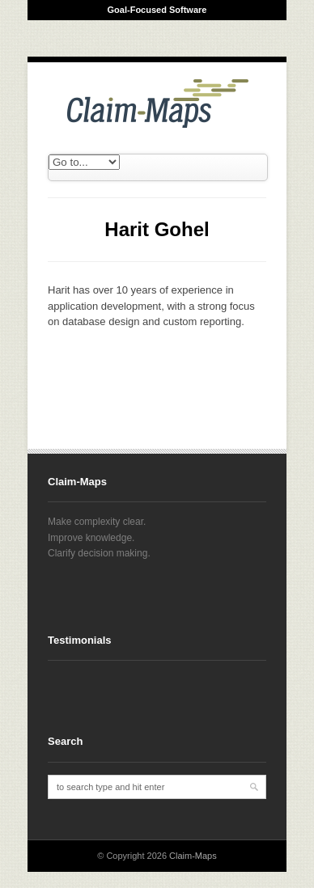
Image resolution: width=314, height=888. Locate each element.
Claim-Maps (193, 856)
